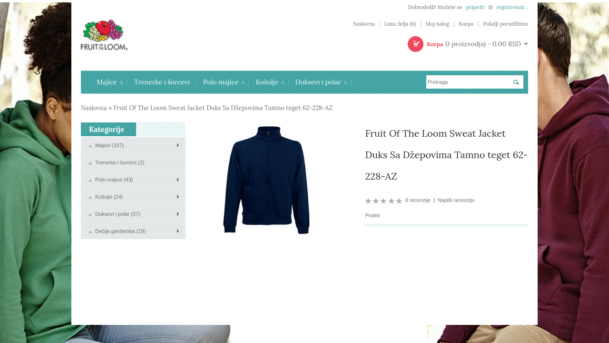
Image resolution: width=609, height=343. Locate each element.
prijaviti (475, 7)
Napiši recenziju (456, 200)
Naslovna (363, 24)
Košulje (269, 82)
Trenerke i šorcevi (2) (120, 162)
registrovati (510, 7)
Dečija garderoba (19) (120, 231)
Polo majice (224, 82)
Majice (110, 82)
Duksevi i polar (321, 82)
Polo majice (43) (114, 179)
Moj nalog (437, 24)
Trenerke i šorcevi (162, 82)
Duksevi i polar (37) (117, 214)
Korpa (466, 24)
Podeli (372, 215)
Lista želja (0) (400, 24)
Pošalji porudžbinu (505, 24)
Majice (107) (109, 145)
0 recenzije (418, 200)
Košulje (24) (109, 197)
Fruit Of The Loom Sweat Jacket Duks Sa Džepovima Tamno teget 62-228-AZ (223, 108)
